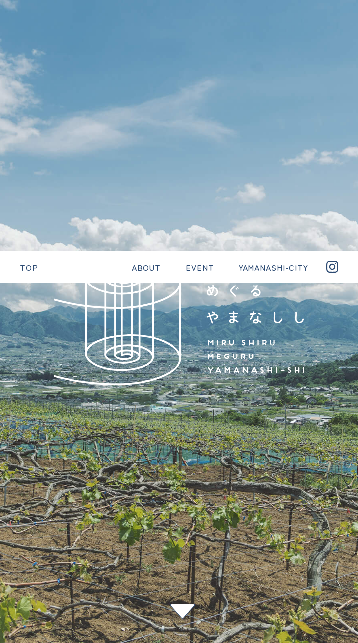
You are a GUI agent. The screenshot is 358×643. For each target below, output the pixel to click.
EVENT (23, 552)
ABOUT (24, 528)
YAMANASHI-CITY (43, 576)
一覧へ (12, 405)
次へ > (12, 421)
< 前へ (12, 389)
